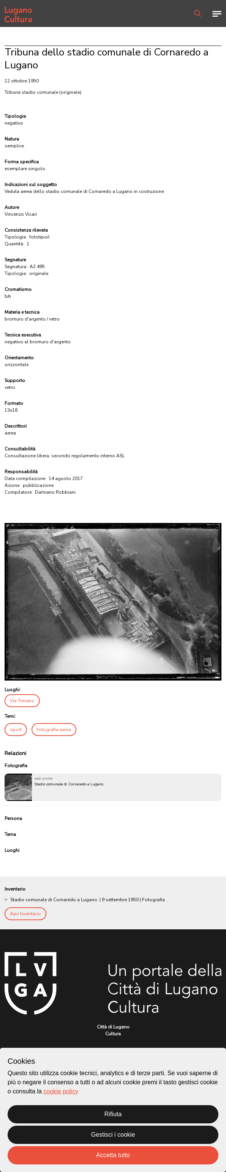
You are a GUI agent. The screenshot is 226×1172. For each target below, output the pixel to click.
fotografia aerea (54, 730)
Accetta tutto (113, 1155)
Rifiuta (113, 1114)
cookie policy (60, 1091)
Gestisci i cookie (113, 1134)
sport (16, 730)
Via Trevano (22, 701)
